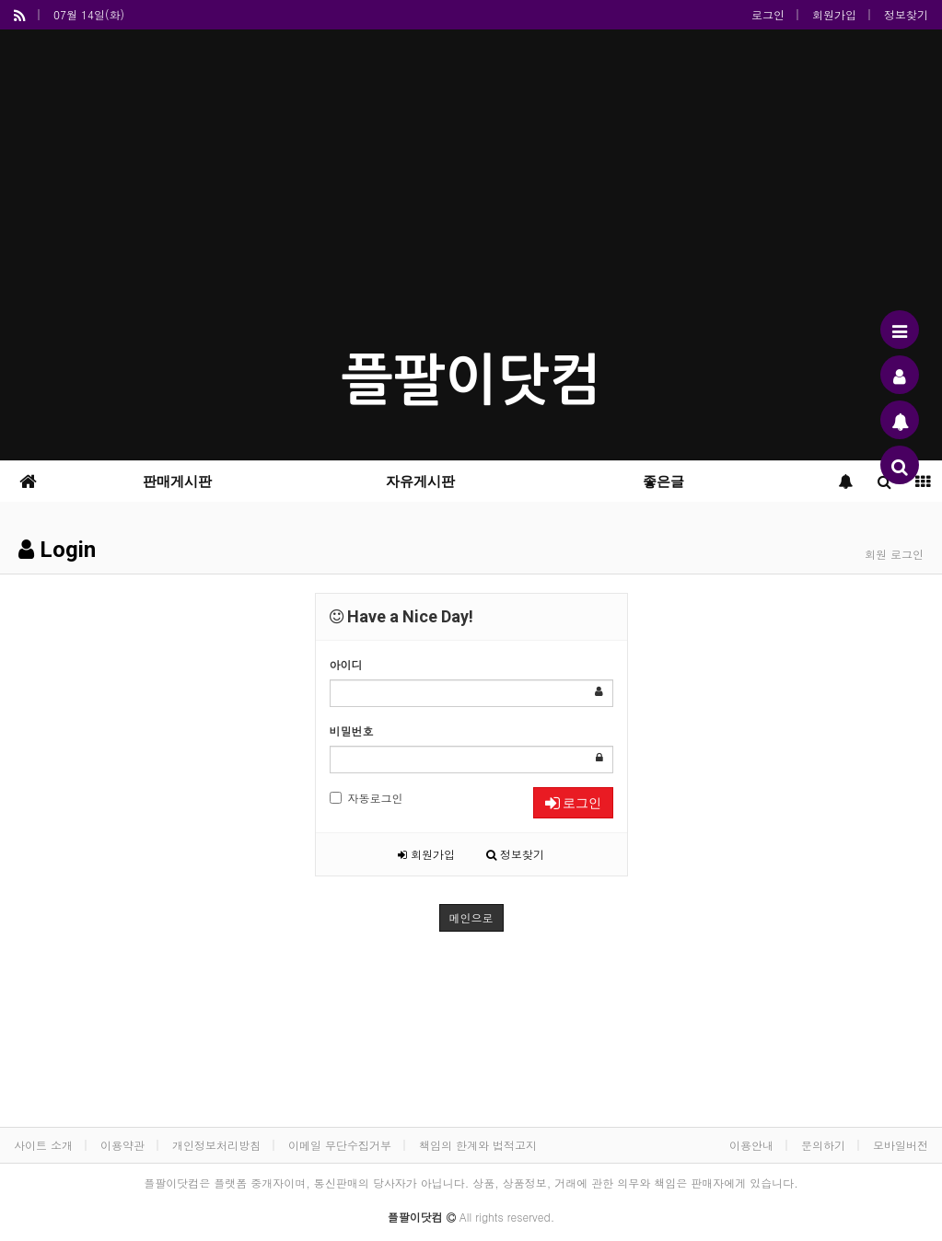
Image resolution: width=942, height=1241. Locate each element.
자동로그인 (366, 798)
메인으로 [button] (471, 917)
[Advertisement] (471, 195)
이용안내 (751, 1145)
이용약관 (122, 1145)
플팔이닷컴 (471, 381)
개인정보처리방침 (216, 1145)
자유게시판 (420, 481)
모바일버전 (900, 1145)
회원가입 (834, 14)
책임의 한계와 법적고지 (478, 1145)
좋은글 (663, 481)
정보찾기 (906, 14)
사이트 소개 (43, 1145)
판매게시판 (177, 481)
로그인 (768, 14)
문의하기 (823, 1145)
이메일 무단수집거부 (339, 1145)
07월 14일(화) (88, 14)
